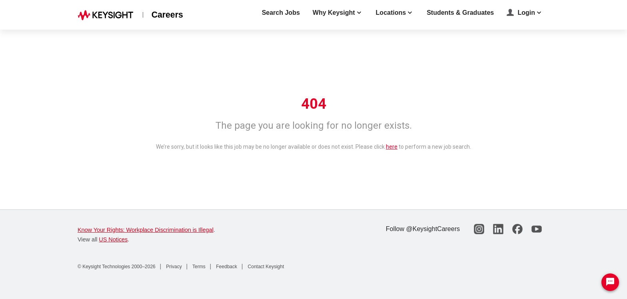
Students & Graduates (460, 12)
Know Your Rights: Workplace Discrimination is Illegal (146, 230)
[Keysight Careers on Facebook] (517, 229)
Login (525, 13)
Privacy (173, 266)
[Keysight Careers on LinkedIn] (498, 229)
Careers (167, 14)
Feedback (226, 266)
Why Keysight (338, 13)
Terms (198, 266)
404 (313, 104)
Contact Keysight (265, 266)
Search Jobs (281, 12)
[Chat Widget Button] (610, 282)
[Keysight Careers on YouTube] (536, 229)
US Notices (113, 239)
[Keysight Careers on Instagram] (479, 229)
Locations (395, 13)
